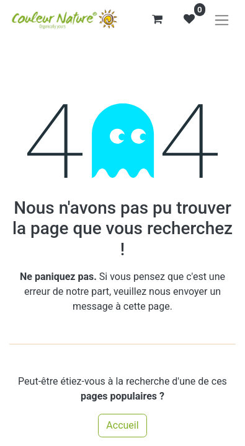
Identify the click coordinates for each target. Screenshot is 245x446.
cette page (146, 306)
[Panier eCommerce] (157, 19)
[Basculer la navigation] (222, 19)
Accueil (122, 425)
